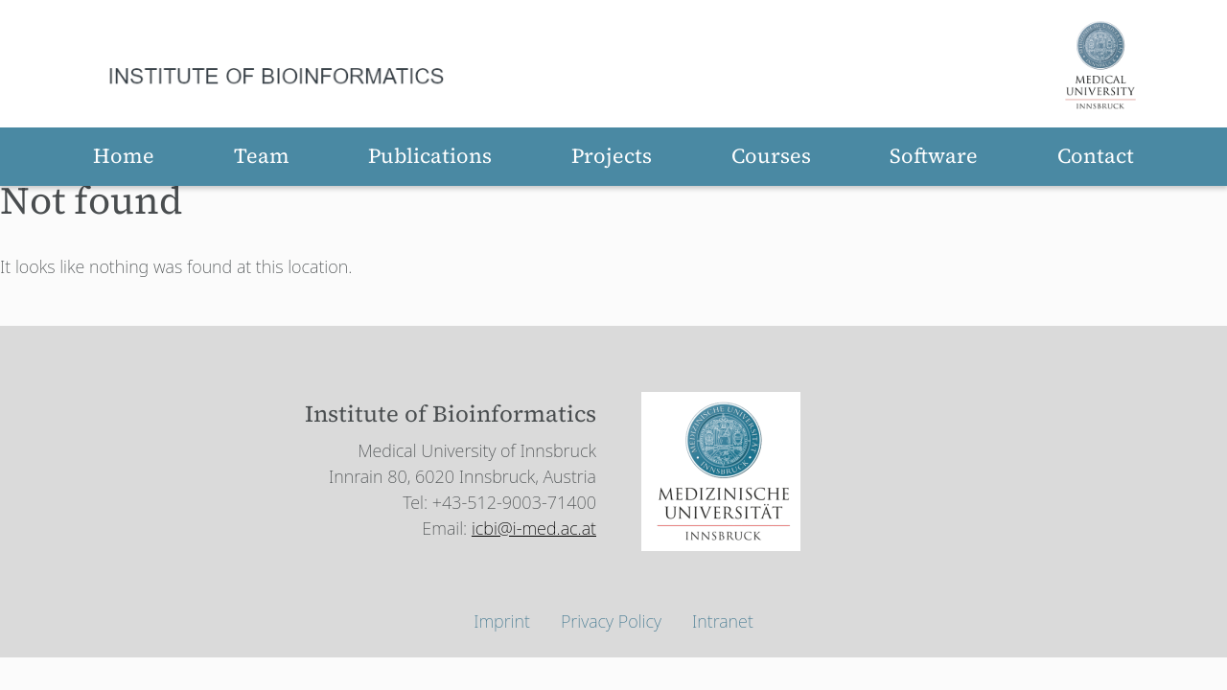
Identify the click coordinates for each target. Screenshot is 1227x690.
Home (123, 156)
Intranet (722, 621)
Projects (611, 156)
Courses (771, 156)
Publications (430, 156)
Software (934, 156)
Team (261, 156)
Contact (1095, 156)
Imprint (502, 621)
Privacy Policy (611, 621)
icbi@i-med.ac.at (534, 528)
